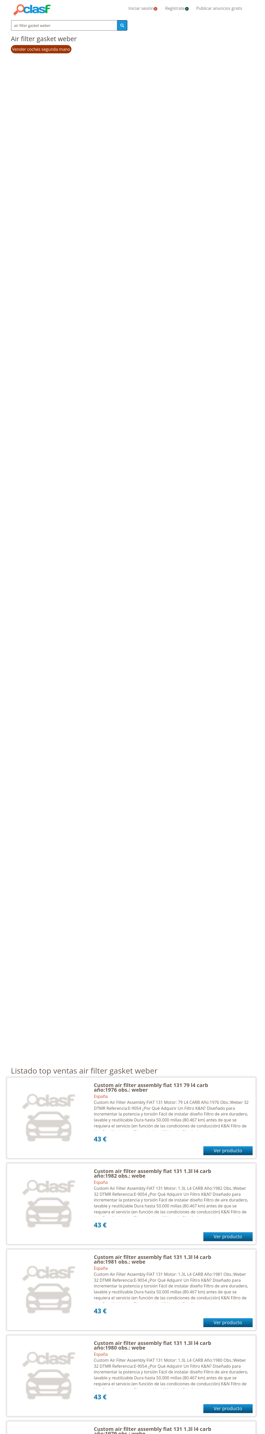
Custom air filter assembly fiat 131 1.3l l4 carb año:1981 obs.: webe (152, 1259)
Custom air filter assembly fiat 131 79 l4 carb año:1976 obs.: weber (151, 1087)
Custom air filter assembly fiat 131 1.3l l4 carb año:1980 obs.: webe (152, 1345)
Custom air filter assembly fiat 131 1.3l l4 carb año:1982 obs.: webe (152, 1173)
